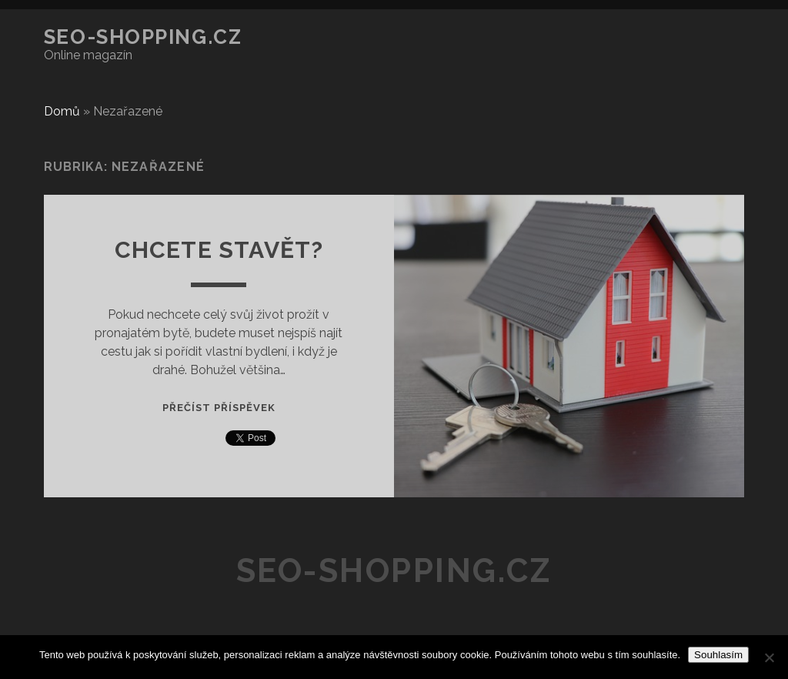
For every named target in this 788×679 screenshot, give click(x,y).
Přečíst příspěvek (219, 407)
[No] (768, 657)
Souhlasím (718, 655)
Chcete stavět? (219, 249)
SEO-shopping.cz (143, 36)
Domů (62, 111)
